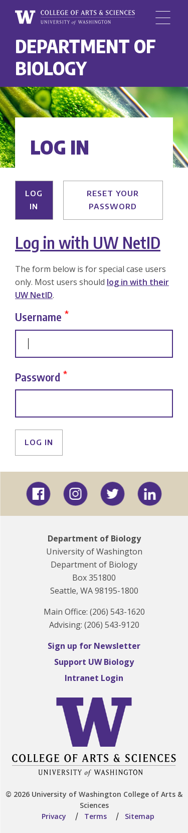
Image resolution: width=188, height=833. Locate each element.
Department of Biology (85, 57)
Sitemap (139, 816)
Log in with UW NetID (87, 242)
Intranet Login (94, 677)
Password (37, 376)
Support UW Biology (94, 661)
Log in (34, 200)
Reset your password (113, 200)
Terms (95, 816)
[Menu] (163, 18)
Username (38, 317)
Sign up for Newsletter (94, 645)
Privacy (54, 816)
